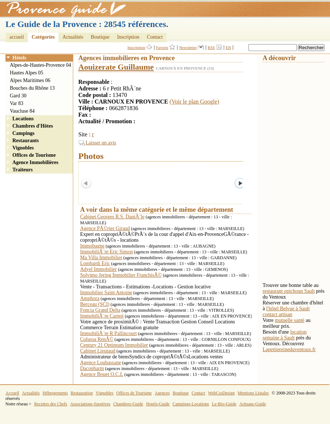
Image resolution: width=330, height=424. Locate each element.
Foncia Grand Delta (100, 310)
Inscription (128, 37)
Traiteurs (22, 169)
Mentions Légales (253, 393)
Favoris (162, 47)
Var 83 (16, 103)
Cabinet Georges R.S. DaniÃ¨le (112, 216)
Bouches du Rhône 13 (32, 88)
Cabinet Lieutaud (97, 351)
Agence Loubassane (100, 362)
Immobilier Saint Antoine (106, 292)
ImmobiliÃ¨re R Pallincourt (108, 333)
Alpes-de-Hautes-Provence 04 (40, 65)
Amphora (89, 298)
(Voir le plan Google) (194, 101)
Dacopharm (92, 368)
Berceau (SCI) (94, 304)
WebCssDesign (221, 393)
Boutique (100, 37)
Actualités (72, 37)
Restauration (82, 393)
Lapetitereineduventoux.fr (289, 349)
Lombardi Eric (95, 263)
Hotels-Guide (158, 404)
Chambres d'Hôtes (32, 126)
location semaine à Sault (285, 335)
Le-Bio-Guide (224, 404)
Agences (162, 393)
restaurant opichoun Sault (289, 291)
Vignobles (23, 148)
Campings (23, 133)
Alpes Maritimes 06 (30, 80)
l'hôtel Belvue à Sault (288, 308)
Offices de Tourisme (34, 155)
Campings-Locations (191, 404)
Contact (155, 37)
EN (228, 47)
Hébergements (55, 393)
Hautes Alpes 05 (26, 72)
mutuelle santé (290, 320)
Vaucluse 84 (22, 111)
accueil (16, 37)
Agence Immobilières (35, 162)
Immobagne (92, 246)
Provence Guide (63, 9)
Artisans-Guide (252, 404)
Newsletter (188, 47)
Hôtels (19, 58)
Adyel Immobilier (98, 269)
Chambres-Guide (128, 404)
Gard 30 (18, 95)
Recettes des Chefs (50, 404)
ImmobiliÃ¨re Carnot (101, 316)
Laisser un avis (101, 142)
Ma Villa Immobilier (101, 257)
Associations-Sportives (90, 404)
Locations (23, 118)
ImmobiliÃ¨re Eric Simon (106, 251)
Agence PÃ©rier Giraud (105, 228)
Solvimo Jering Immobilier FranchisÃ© (121, 275)
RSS (211, 47)
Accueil (12, 393)
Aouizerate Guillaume (116, 66)
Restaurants (25, 140)
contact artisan (277, 314)
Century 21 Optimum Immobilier (114, 345)
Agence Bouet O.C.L (101, 374)
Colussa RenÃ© (96, 339)
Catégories (43, 37)
